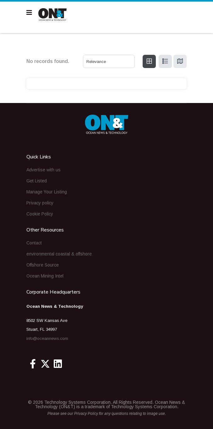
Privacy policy (39, 202)
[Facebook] (32, 364)
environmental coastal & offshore (59, 253)
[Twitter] (45, 364)
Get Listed (36, 180)
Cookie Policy (39, 213)
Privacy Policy (86, 413)
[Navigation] (29, 12)
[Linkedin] (58, 364)
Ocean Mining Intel (44, 275)
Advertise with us (43, 169)
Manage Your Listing (46, 191)
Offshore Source (42, 264)
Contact (34, 242)
